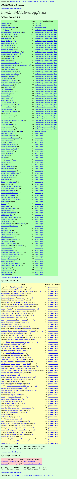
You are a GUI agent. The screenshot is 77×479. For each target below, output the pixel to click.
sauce (25, 65)
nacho (3, 85)
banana (3, 151)
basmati (7, 248)
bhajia (7, 411)
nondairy (4, 116)
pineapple (4, 121)
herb (6, 211)
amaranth (8, 145)
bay (9, 349)
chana (3, 360)
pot (28, 386)
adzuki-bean (5, 240)
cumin (3, 176)
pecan (3, 220)
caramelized (8, 32)
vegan (9, 8)
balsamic (8, 112)
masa (2, 48)
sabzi (2, 358)
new (14, 349)
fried (6, 220)
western (4, 8)
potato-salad (9, 127)
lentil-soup (19, 422)
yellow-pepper (10, 189)
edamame (4, 39)
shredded (20, 309)
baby (2, 156)
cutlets (7, 369)
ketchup (8, 184)
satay (19, 296)
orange (9, 121)
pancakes (4, 26)
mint (6, 169)
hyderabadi (4, 391)
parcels (24, 351)
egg (10, 76)
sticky (3, 417)
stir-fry (11, 35)
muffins (12, 28)
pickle (23, 426)
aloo (5, 349)
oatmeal (7, 28)
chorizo (3, 76)
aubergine (23, 342)
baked (15, 244)
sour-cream (10, 116)
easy (2, 270)
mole (21, 65)
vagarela (3, 373)
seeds (14, 191)
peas (18, 408)
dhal (2, 325)
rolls (11, 244)
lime (6, 176)
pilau (7, 400)
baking (16, 8)
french (18, 303)
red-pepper (9, 54)
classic (8, 316)
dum (2, 349)
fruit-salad (8, 393)
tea (13, 444)
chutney (23, 433)
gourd (18, 305)
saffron (3, 377)
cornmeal (12, 397)
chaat (9, 360)
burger (7, 30)
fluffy (11, 400)
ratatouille (10, 242)
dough (16, 353)
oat (6, 134)
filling (14, 233)
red (11, 430)
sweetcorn (20, 314)
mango (3, 99)
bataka (7, 292)
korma (9, 347)
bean (6, 70)
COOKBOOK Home (38, 1)
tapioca (23, 294)
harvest (7, 237)
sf (23, 32)
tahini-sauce (8, 88)
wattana (10, 311)
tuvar (2, 371)
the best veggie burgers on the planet (46, 30)
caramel (6, 270)
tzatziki (3, 123)
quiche (3, 74)
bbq (7, 41)
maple (9, 136)
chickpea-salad (20, 360)
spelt (15, 149)
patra (5, 351)
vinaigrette (11, 169)
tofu (10, 57)
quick (3, 90)
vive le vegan (39, 134)
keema (14, 320)
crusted (18, 369)
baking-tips (4, 465)
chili (9, 70)
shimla (3, 314)
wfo (19, 8)
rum (7, 72)
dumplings (32, 305)
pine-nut (3, 187)
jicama (3, 206)
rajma (3, 316)
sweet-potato (5, 125)
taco (2, 94)
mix (8, 24)
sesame (3, 193)
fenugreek (12, 307)
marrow (20, 292)
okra (14, 413)
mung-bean (15, 327)
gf (16, 465)
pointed (16, 338)
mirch (7, 430)
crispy (3, 268)
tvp (18, 320)
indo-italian (23, 377)
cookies (8, 160)
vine (11, 296)
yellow (13, 422)
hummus (16, 200)
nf (31, 287)
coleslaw (11, 129)
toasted (3, 191)
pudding (19, 395)
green (10, 327)
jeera (2, 406)
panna (14, 377)
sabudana (4, 294)
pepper (7, 35)
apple (2, 134)
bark (8, 275)
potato (3, 50)
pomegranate (16, 121)
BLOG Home (50, 1)
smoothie (13, 147)
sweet (3, 32)
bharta (8, 342)
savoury (18, 294)
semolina (12, 369)
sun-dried (4, 52)
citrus (3, 169)
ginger (3, 178)
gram (27, 371)
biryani (6, 388)
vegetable (22, 340)
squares (18, 266)
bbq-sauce (8, 90)
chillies (13, 439)
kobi (6, 311)
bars (5, 165)
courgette (11, 351)
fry (5, 325)
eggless (6, 81)
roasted (3, 54)
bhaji (6, 307)
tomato (9, 52)
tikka (7, 322)
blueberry (4, 136)
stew (10, 231)
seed (5, 162)
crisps (20, 384)
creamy (3, 112)
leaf (11, 349)
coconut (3, 72)
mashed (17, 342)
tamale (10, 65)
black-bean (4, 65)
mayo (7, 114)
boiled (7, 404)
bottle (14, 305)
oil (14, 167)
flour (30, 371)
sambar (6, 344)
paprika (11, 411)
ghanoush (7, 43)
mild (13, 347)
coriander (26, 305)
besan (17, 74)
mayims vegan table (41, 28)
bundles (10, 151)
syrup (13, 136)
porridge (13, 145)
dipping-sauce (10, 92)
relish (21, 121)
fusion (21, 373)
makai (7, 314)
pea (23, 311)
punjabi (12, 316)
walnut (3, 262)
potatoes (13, 213)
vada (5, 362)
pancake (3, 24)
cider (7, 195)
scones (9, 162)
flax (12, 167)
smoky (3, 127)
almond (8, 149)
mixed (11, 289)
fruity (3, 28)
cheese (7, 85)
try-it (20, 132)
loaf (12, 149)
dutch (11, 463)
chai (7, 444)
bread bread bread (29, 463)
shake (10, 143)
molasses (4, 251)
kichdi (9, 294)
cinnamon (4, 138)
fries (10, 125)
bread (12, 362)
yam (12, 200)
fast (2, 233)
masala (7, 48)
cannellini (4, 200)
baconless (4, 96)
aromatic (9, 424)
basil (7, 262)
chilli (6, 417)
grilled (11, 322)
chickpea (4, 242)
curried (3, 246)
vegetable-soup (18, 289)
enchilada (4, 68)
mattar (10, 309)
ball (19, 353)
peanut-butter (11, 266)
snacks (25, 380)
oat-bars (3, 158)
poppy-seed (9, 173)
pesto (13, 52)
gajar (5, 426)
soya (2, 320)
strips (7, 380)
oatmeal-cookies (11, 132)
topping (7, 180)
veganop (28, 408)
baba (2, 43)
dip (29, 428)
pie (10, 375)
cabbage (16, 311)
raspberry (4, 140)
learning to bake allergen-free (33, 465)
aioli (13, 103)
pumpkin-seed (11, 187)
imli (2, 437)
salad (10, 81)
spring (8, 222)
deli (2, 79)
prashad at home (53, 287)
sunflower (9, 191)
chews (11, 273)
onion (14, 32)
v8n (12, 8)
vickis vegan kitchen (41, 132)
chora (3, 318)
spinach (23, 307)
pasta (10, 257)
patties (29, 329)
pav (2, 362)
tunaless (6, 79)
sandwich (15, 81)
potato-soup (29, 292)
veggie (3, 244)
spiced (14, 294)
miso (2, 217)
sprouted (16, 333)
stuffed (14, 336)
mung (3, 327)
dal (6, 46)
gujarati (13, 386)
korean (3, 41)
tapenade (13, 209)
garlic (3, 105)
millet (3, 145)
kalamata (4, 209)
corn (7, 226)
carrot (19, 426)
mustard (7, 118)
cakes (15, 240)
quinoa (3, 61)
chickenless (11, 63)
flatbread (17, 397)
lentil (2, 46)
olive (8, 209)
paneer (3, 309)
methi (3, 331)
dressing (14, 112)
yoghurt (12, 419)
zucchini (20, 246)
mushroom (4, 63)
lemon (3, 182)
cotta (18, 377)
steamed (11, 344)
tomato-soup (13, 235)
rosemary (8, 213)
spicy (12, 287)
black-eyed (8, 318)
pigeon (18, 371)
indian (25, 309)
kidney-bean (18, 316)
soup (17, 226)
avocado (3, 171)
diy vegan (38, 24)
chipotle (3, 92)
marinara (8, 107)
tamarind (12, 437)
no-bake (3, 132)
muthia (8, 353)
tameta (3, 296)
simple (3, 101)
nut (2, 162)
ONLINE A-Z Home (25, 1)
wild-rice (11, 220)
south (8, 340)
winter (3, 237)
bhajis (28, 364)
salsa (7, 99)
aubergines (21, 287)
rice (10, 72)
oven (14, 463)
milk (15, 395)
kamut (3, 231)
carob (3, 154)
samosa (7, 50)
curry (6, 217)
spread (13, 105)
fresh (19, 331)
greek (3, 248)
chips (18, 413)
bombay (13, 382)
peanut (18, 364)
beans (12, 251)
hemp (13, 138)
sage (2, 224)
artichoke (8, 105)
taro (10, 224)
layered (11, 388)
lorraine (8, 74)
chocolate (4, 266)
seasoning (7, 94)
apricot (3, 149)
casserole (17, 255)
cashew (9, 171)
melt (10, 79)
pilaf (11, 215)
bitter (18, 336)
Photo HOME (14, 1)
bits (8, 96)
